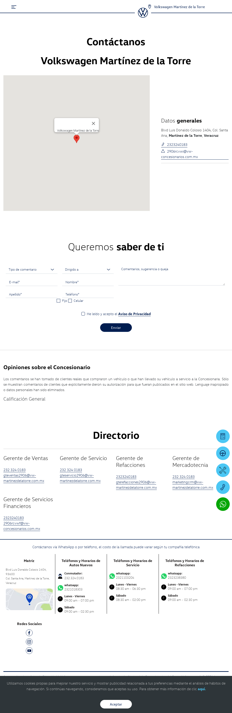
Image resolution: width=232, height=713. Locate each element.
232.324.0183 (74, 578)
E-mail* (14, 282)
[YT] (29, 651)
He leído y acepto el (119, 314)
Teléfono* (72, 294)
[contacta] (29, 599)
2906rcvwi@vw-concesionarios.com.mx (179, 154)
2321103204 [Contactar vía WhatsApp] (132, 575)
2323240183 (174, 144)
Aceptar (116, 704)
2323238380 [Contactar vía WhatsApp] (184, 575)
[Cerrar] (93, 123)
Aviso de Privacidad (134, 314)
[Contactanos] (149, 6)
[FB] (29, 633)
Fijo (64, 300)
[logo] (143, 16)
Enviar (116, 327)
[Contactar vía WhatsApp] (223, 504)
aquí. (202, 689)
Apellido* (15, 294)
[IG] (29, 643)
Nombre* (72, 282)
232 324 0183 (14, 469)
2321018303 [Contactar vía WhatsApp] (81, 587)
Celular (78, 300)
